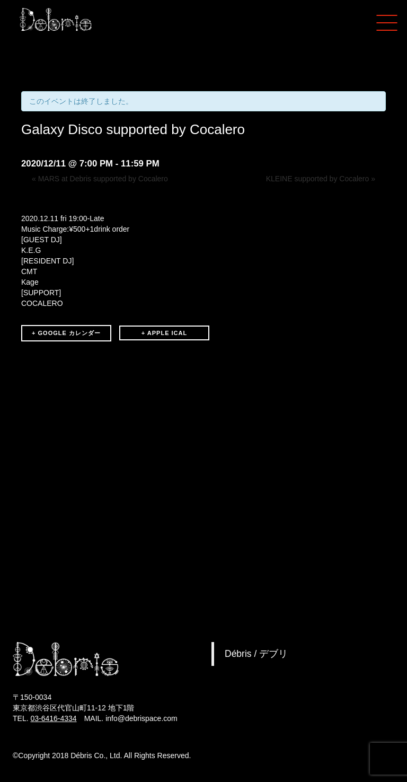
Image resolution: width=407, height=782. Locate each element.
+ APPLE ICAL (164, 333)
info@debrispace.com (141, 718)
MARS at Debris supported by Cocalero (100, 178)
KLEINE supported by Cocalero (320, 178)
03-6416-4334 (53, 718)
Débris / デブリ (256, 653)
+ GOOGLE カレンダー (66, 333)
